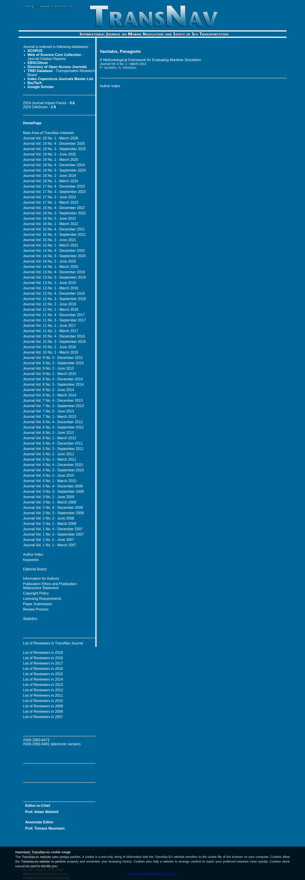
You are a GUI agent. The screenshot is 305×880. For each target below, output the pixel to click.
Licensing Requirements (42, 598)
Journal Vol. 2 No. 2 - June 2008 (48, 518)
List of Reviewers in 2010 (43, 701)
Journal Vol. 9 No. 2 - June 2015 (48, 368)
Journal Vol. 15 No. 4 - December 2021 (54, 229)
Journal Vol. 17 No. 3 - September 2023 (54, 192)
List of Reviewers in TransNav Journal (53, 643)
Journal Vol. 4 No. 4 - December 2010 (53, 465)
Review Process (36, 609)
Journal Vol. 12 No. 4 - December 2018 (54, 293)
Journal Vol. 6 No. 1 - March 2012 (49, 438)
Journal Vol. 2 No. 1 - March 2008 (49, 524)
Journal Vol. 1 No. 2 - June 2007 (48, 540)
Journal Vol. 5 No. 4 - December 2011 (53, 443)
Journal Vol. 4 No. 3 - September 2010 (53, 470)
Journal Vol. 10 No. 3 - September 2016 (54, 342)
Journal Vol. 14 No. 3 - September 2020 (54, 256)
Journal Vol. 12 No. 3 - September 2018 (54, 299)
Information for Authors (41, 578)
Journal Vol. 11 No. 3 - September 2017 (54, 320)
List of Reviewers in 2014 (43, 679)
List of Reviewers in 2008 (43, 711)
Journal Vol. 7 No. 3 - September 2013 (53, 406)
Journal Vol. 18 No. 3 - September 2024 (54, 170)
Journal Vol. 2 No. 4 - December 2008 (53, 507)
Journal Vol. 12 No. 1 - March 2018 (50, 309)
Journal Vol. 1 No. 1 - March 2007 (49, 545)
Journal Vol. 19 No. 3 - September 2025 (54, 149)
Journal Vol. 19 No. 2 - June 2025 (49, 154)
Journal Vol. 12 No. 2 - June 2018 (49, 304)
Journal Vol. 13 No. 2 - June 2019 (49, 283)
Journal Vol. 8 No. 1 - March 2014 (49, 395)
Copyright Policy (36, 593)
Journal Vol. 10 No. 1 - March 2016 (50, 352)
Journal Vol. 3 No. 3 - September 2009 (53, 491)
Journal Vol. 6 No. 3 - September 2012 (53, 427)
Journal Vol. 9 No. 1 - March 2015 (49, 374)
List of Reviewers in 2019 (43, 652)
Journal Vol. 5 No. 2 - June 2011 (48, 454)
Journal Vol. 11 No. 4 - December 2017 (54, 315)
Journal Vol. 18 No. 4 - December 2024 (54, 165)
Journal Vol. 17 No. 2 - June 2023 (49, 197)
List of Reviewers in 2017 (43, 663)
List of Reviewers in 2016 (43, 669)
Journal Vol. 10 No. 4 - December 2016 (54, 336)
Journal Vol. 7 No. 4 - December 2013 (53, 400)
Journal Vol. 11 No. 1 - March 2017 (50, 331)
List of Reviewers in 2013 (43, 685)
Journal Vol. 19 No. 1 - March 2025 (50, 160)
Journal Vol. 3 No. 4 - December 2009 (53, 486)
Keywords (31, 560)
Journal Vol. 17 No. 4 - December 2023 (54, 186)
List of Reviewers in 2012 (43, 690)
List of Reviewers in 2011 (43, 695)
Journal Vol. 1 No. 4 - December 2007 (53, 529)
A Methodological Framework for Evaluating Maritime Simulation (150, 60)
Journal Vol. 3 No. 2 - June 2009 (48, 497)
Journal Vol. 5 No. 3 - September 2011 (53, 449)
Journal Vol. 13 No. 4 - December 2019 (54, 272)
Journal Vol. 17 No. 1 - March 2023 (50, 202)
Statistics (30, 619)
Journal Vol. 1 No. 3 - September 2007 (53, 534)
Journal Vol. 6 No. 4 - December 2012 (53, 422)
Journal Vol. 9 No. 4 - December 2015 (53, 358)
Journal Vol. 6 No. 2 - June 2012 (48, 433)
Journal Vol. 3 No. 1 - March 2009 (49, 502)
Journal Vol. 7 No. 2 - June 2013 (48, 411)
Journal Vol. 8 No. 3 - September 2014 (53, 384)
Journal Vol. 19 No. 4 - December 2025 (54, 143)
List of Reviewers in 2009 (43, 706)
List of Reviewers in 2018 (43, 658)
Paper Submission (37, 604)
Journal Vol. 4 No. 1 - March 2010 (49, 481)
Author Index (33, 554)
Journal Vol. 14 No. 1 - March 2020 (50, 267)
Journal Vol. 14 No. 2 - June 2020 (49, 261)
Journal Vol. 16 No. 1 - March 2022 (50, 224)
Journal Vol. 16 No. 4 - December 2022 (54, 208)
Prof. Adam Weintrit (41, 812)
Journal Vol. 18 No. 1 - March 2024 (50, 181)
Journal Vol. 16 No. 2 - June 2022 (49, 218)
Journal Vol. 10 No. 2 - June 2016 (49, 347)
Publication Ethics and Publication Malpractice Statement (50, 586)
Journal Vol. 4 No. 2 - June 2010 (48, 475)
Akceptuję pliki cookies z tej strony (152, 874)
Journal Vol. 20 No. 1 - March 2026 (50, 138)
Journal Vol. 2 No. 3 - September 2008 (53, 513)
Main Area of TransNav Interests (48, 133)
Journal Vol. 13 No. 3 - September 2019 (54, 277)
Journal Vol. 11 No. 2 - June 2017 (49, 325)
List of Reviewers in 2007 (43, 717)
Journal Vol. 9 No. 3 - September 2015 (53, 363)
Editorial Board (34, 569)
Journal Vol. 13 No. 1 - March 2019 (50, 288)
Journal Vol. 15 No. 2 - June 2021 (49, 240)
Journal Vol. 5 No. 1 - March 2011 (49, 459)
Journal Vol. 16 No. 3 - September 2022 (54, 213)
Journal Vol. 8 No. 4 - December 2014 (53, 379)
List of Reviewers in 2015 (43, 674)
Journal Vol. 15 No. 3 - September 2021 (54, 234)
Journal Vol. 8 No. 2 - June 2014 (48, 390)
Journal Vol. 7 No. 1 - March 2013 (49, 416)
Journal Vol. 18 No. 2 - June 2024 (49, 176)
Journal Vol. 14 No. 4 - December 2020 (54, 251)
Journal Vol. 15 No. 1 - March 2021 (50, 245)
